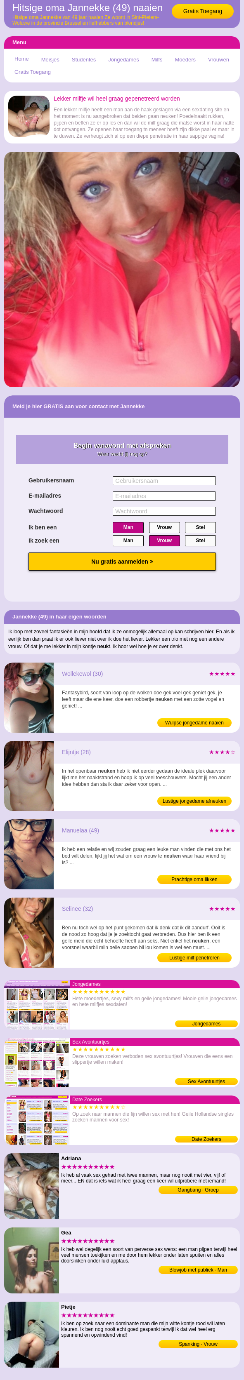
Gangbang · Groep (198, 1190)
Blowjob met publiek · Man (198, 1270)
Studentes (84, 59)
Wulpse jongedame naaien (194, 723)
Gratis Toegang (203, 11)
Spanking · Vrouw (198, 1344)
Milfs (157, 59)
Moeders (185, 59)
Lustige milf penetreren (194, 958)
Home (21, 59)
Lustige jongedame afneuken (194, 801)
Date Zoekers (206, 1139)
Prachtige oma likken (194, 879)
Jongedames (123, 59)
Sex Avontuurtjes (206, 1081)
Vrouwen (218, 59)
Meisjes (50, 59)
